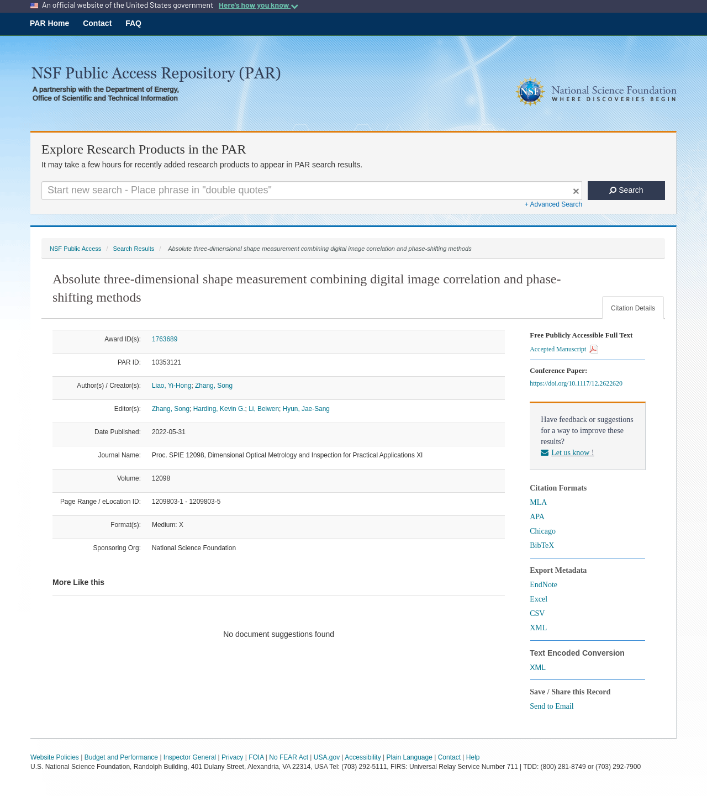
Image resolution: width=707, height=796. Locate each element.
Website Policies (54, 757)
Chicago (543, 531)
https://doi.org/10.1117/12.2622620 (578, 383)
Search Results (133, 248)
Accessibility (363, 757)
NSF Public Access (75, 248)
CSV (537, 613)
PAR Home (49, 23)
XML (538, 628)
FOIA (256, 757)
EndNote (543, 585)
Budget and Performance (121, 757)
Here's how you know (258, 5)
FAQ (133, 23)
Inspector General (189, 757)
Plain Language (409, 757)
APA (537, 517)
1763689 (164, 339)
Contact (97, 23)
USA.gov (327, 757)
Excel (538, 599)
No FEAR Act (288, 757)
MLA (538, 502)
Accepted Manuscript (564, 349)
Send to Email (551, 706)
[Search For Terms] (311, 190)
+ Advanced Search (553, 204)
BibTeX (542, 545)
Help (473, 757)
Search (626, 190)
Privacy (232, 757)
